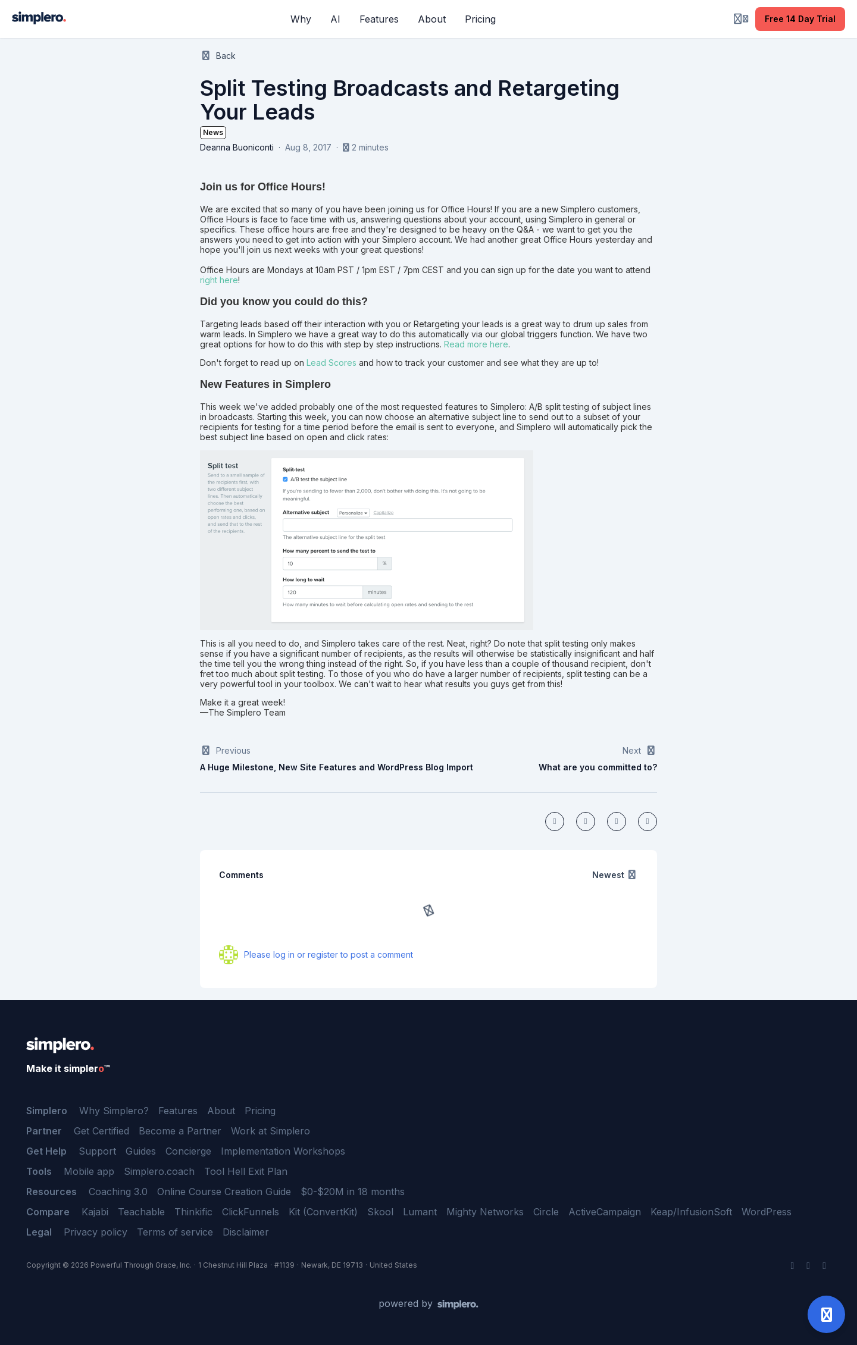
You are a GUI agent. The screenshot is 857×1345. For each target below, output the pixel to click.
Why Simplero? (114, 1111)
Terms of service (175, 1232)
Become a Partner (180, 1131)
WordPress (767, 1212)
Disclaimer (246, 1232)
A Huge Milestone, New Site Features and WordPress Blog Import (336, 767)
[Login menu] (741, 19)
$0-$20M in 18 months (353, 1191)
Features (178, 1111)
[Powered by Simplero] (428, 1304)
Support (97, 1151)
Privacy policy (95, 1232)
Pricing (260, 1111)
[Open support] (826, 1314)
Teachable (141, 1212)
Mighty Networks (485, 1212)
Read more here (476, 344)
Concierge (188, 1151)
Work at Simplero (270, 1131)
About (221, 1111)
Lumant (420, 1212)
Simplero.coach (159, 1171)
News (213, 132)
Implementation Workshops (283, 1151)
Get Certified (101, 1131)
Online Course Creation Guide (224, 1191)
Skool (380, 1212)
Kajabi (95, 1212)
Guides (141, 1151)
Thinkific (193, 1212)
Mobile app (89, 1171)
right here (219, 280)
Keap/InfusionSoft (691, 1212)
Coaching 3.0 (118, 1191)
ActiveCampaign (604, 1212)
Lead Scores (331, 363)
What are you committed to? (598, 767)
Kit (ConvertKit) (323, 1212)
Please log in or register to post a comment (328, 954)
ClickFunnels (250, 1212)
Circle (546, 1212)
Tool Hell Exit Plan (245, 1171)
